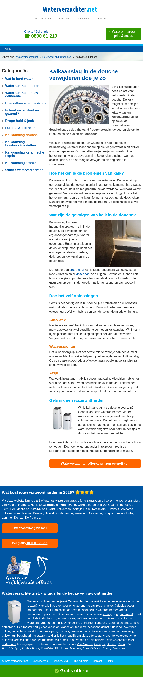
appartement (124, 614)
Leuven (120, 513)
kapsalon (54, 627)
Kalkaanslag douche (21, 135)
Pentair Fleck (30, 648)
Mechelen (22, 509)
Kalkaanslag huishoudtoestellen (20, 143)
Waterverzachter (42, 18)
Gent (5, 509)
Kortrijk (77, 509)
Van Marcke (85, 644)
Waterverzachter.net (27, 56)
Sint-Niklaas (39, 509)
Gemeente (83, 18)
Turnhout (113, 509)
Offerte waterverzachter (24, 170)
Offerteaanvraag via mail (29, 528)
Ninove (26, 513)
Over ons (102, 18)
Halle (129, 513)
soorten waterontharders (79, 605)
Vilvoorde (127, 509)
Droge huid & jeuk (19, 121)
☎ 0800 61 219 (40, 35)
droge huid (77, 269)
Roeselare (99, 509)
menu (9, 49)
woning (107, 614)
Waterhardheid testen (22, 86)
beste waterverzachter (125, 601)
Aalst (51, 509)
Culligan (99, 644)
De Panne (31, 517)
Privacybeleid (80, 661)
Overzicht (64, 18)
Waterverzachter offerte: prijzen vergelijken (95, 463)
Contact (97, 661)
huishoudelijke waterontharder (98, 609)
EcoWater (47, 648)
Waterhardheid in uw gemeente (21, 94)
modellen (48, 639)
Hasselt (50, 513)
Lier (12, 509)
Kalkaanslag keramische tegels (24, 154)
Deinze (18, 517)
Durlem (111, 644)
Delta (121, 644)
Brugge (108, 513)
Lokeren (7, 513)
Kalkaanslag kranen (21, 163)
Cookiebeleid (60, 661)
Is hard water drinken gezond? (22, 112)
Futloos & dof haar (20, 128)
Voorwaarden (40, 661)
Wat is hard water (19, 79)
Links (110, 661)
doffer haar (83, 274)
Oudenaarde (64, 513)
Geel (17, 513)
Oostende (95, 513)
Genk (86, 509)
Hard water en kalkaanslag (56, 56)
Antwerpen (64, 509)
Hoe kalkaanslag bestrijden (26, 103)
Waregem (80, 513)
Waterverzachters (39, 601)
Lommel (7, 517)
